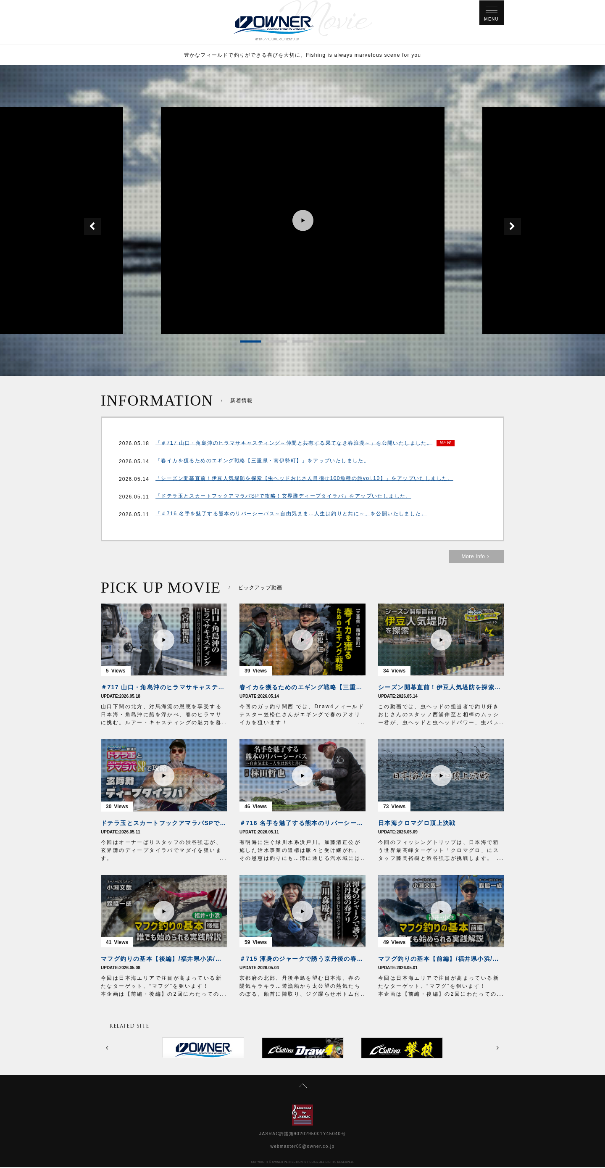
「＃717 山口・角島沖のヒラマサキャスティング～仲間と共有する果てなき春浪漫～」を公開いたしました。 (293, 444)
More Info (476, 557)
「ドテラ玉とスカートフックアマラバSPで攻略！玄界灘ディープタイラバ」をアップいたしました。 (283, 498)
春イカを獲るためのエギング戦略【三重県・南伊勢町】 (302, 688)
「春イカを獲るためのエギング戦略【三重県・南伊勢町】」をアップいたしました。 (262, 462)
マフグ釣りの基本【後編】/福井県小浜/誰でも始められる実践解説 (164, 959)
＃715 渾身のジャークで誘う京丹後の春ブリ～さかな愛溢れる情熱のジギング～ (302, 959)
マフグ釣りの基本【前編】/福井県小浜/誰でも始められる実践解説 (441, 959)
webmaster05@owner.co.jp (303, 1147)
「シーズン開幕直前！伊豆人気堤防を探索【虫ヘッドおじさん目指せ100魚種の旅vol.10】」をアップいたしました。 (304, 480)
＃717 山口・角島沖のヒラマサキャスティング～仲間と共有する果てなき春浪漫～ (164, 688)
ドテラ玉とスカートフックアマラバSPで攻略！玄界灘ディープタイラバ (164, 824)
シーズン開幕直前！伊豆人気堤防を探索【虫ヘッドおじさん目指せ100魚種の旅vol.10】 (441, 688)
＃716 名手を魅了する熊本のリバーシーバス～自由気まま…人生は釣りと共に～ (302, 824)
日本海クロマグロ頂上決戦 (417, 824)
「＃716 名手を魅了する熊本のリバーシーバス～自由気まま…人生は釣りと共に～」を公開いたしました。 (290, 515)
